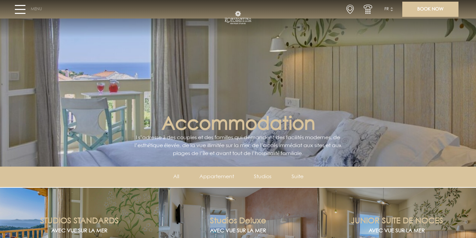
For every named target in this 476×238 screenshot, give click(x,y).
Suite (299, 177)
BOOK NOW (430, 12)
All (175, 177)
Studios (263, 177)
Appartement (216, 177)
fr (386, 12)
